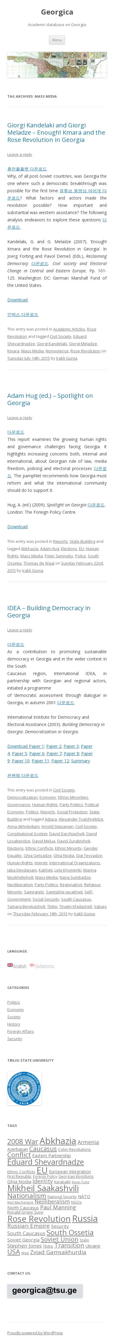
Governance (18, 804)
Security (14, 1038)
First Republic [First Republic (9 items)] (19, 1176)
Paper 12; (60, 761)
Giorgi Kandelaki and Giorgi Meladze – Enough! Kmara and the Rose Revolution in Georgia (56, 132)
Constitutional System (27, 833)
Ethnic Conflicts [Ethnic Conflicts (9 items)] (21, 1171)
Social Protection (72, 812)
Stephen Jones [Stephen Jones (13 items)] (24, 1245)
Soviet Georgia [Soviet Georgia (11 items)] (23, 1240)
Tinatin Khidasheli (75, 906)
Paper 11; (41, 761)
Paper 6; (37, 753)
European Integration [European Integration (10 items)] (70, 1171)
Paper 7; (55, 753)
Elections (69, 548)
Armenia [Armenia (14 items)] (88, 1142)
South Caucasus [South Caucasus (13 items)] (26, 1233)
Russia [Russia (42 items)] (85, 1218)
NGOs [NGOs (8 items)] (76, 1202)
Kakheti (46, 870)
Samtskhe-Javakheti (64, 892)
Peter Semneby (59, 556)
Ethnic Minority (68, 848)
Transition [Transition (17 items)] (69, 1245)
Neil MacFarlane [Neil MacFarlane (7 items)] (20, 1202)
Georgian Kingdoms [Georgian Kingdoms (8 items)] (76, 1176)
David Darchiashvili (67, 833)
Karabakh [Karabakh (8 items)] (62, 1181)
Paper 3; (72, 746)
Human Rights (45, 804)
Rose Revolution (86, 351)
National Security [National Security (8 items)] (62, 1196)
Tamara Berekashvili (26, 906)
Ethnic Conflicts (39, 848)
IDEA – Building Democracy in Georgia (49, 611)
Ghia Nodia (64, 855)
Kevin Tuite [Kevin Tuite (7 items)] (80, 1182)
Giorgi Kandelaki (52, 343)
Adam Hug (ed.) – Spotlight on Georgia (50, 399)
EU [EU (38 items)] (42, 1170)
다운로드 (39, 263)
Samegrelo (34, 892)
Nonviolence (57, 351)
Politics (32, 812)
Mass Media (32, 351)
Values (100, 906)
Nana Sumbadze (75, 877)
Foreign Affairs (20, 1031)
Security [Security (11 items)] (60, 1226)
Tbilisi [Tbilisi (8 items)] (48, 1246)
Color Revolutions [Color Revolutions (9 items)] (74, 1149)
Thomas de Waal (38, 563)
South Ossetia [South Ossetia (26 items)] (70, 1232)
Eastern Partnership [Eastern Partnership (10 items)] (51, 1155)
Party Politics (71, 804)
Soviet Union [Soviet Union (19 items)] (59, 1239)
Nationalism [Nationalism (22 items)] (26, 1195)
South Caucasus (76, 899)
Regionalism (71, 884)
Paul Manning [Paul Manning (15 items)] (58, 1207)
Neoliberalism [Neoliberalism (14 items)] (52, 1201)
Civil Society (60, 336)
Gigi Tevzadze (89, 855)
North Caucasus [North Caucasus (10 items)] (23, 1208)
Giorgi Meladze (83, 343)
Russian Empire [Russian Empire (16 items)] (28, 1226)
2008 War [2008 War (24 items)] (22, 1141)
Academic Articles (69, 329)
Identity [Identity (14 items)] (43, 1181)
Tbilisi (52, 906)
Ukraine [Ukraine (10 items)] (92, 1246)
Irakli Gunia (66, 358)
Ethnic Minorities (73, 797)
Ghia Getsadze (38, 855)
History (13, 1024)
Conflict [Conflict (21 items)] (19, 1154)
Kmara (13, 351)
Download (17, 300)
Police (80, 556)
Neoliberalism (20, 884)
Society (14, 1017)
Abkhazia (29, 548)
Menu (57, 40)
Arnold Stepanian (57, 826)
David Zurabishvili (73, 841)
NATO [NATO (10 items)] (84, 1196)
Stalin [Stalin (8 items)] (84, 1240)
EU (81, 548)
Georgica (57, 12)
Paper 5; (20, 753)
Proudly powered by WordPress (35, 1333)
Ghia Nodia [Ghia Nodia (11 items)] (19, 1181)
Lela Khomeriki (67, 870)
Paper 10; (21, 761)
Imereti (41, 862)
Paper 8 (71, 753)
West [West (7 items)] (25, 1253)
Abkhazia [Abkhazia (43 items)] (58, 1141)
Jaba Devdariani (22, 870)
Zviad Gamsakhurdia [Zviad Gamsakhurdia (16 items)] (58, 1252)
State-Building (82, 541)
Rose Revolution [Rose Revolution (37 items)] (39, 1218)
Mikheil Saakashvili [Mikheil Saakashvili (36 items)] (43, 1188)
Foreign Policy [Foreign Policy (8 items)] (45, 1176)
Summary (80, 761)
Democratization (22, 797)
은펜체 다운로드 (22, 775)
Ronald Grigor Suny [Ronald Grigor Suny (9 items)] (25, 1212)
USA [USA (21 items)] (13, 1251)
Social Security (46, 899)
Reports (60, 541)
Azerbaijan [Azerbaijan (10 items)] (17, 1149)
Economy (48, 797)
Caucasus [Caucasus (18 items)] (43, 1148)
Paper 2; (54, 746)
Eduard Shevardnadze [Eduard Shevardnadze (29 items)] (45, 1162)
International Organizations (74, 862)
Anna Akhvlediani (23, 826)
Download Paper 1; (26, 746)
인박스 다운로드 (22, 314)
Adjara (51, 819)
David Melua (43, 841)
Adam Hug (49, 548)
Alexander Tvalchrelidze (81, 819)
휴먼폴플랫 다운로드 (27, 169)
